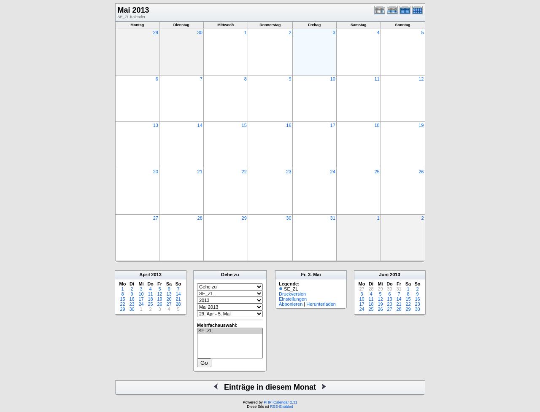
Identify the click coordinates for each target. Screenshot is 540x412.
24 (332, 171)
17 (332, 125)
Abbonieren (290, 304)
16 (288, 125)
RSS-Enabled (281, 406)
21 (199, 171)
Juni (384, 274)
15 (244, 125)
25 (376, 171)
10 (332, 78)
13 (155, 125)
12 (421, 78)
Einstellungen (293, 299)
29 (155, 32)
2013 (156, 274)
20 (155, 171)
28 (199, 218)
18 (376, 125)
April (144, 274)
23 (288, 171)
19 (421, 125)
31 (332, 218)
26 (421, 171)
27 (155, 218)
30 (199, 32)
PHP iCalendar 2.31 (280, 402)
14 (199, 125)
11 (376, 78)
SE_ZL (229, 331)
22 (244, 171)
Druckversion (292, 293)
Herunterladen (321, 304)
